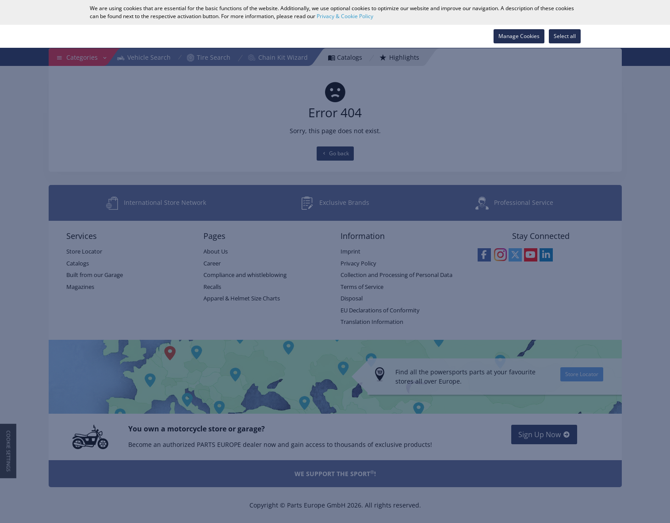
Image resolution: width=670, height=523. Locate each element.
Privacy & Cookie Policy (345, 16)
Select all (565, 36)
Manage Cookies (519, 36)
